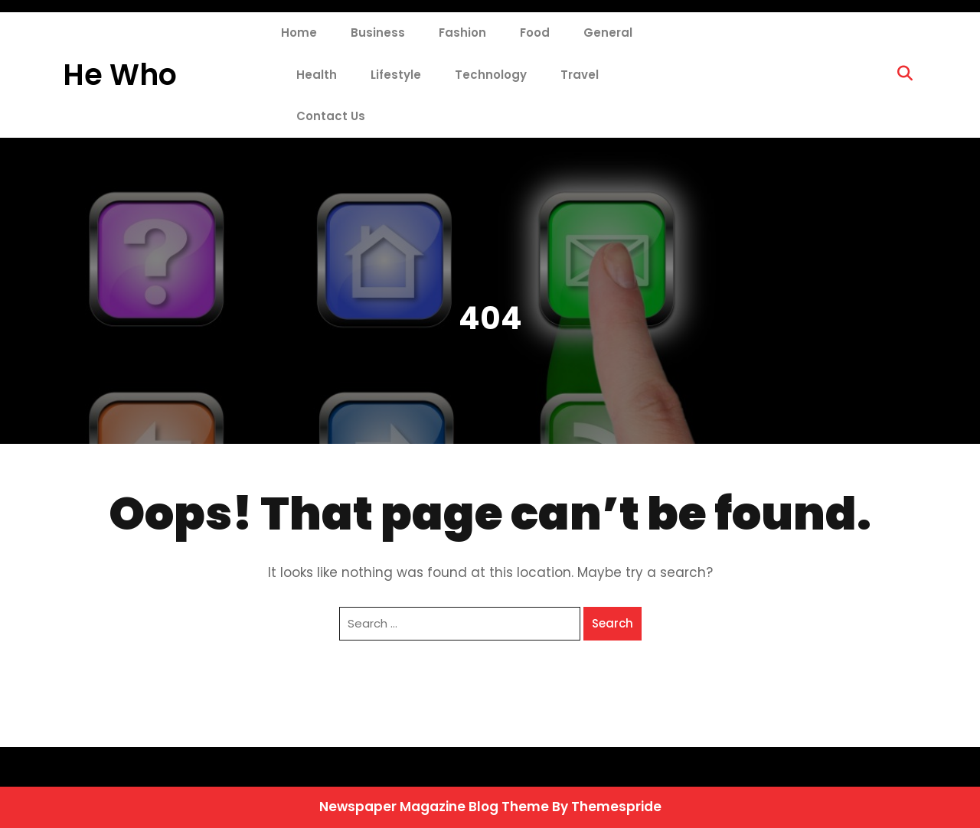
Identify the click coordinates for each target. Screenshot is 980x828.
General (607, 32)
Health (316, 75)
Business (378, 32)
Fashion (462, 32)
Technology (491, 75)
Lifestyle (396, 75)
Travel (579, 75)
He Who (120, 74)
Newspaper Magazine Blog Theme (434, 806)
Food (535, 32)
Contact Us (330, 116)
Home (299, 32)
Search (612, 623)
